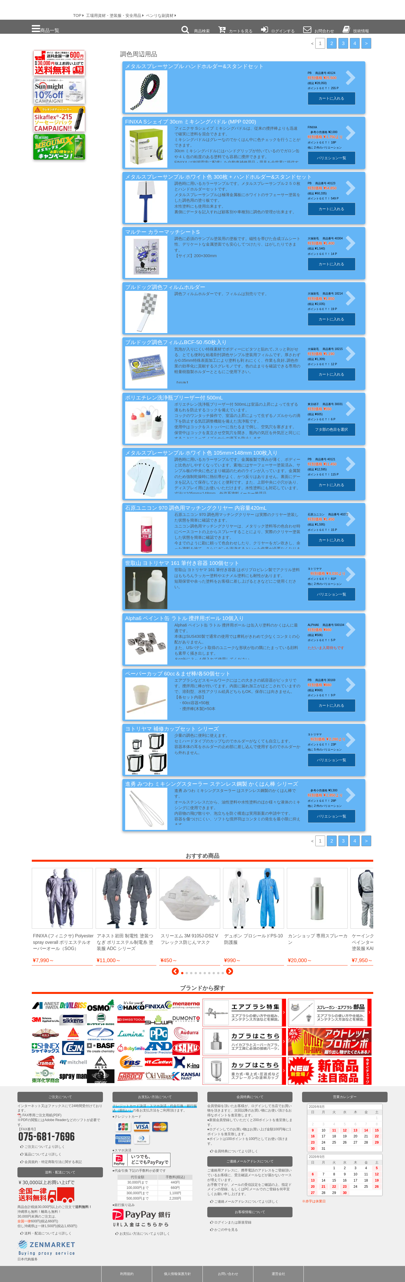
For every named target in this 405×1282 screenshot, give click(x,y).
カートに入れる (337, 98)
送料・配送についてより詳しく (48, 1233)
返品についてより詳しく (43, 1154)
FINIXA (318, 127)
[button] (175, 973)
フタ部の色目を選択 (337, 429)
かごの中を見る (226, 1230)
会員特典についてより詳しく (236, 1151)
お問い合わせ (228, 1274)
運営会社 (278, 1274)
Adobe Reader (55, 1120)
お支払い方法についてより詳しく (145, 1234)
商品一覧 (45, 29)
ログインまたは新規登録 (232, 1222)
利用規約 (127, 1274)
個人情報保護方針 (177, 1274)
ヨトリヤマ (320, 568)
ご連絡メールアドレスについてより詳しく (246, 1202)
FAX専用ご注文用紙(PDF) (42, 1115)
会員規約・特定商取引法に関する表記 (53, 1162)
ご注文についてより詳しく (44, 1147)
